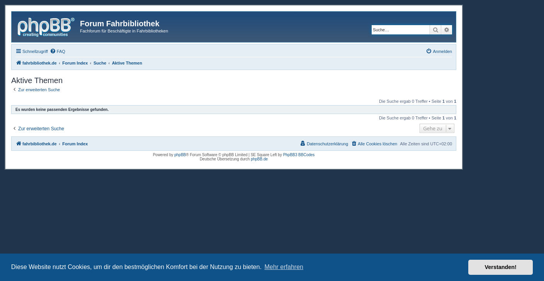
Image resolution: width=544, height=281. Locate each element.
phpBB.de (259, 159)
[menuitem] (57, 51)
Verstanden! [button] (501, 267)
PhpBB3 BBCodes (299, 155)
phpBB (180, 155)
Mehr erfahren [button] (283, 267)
